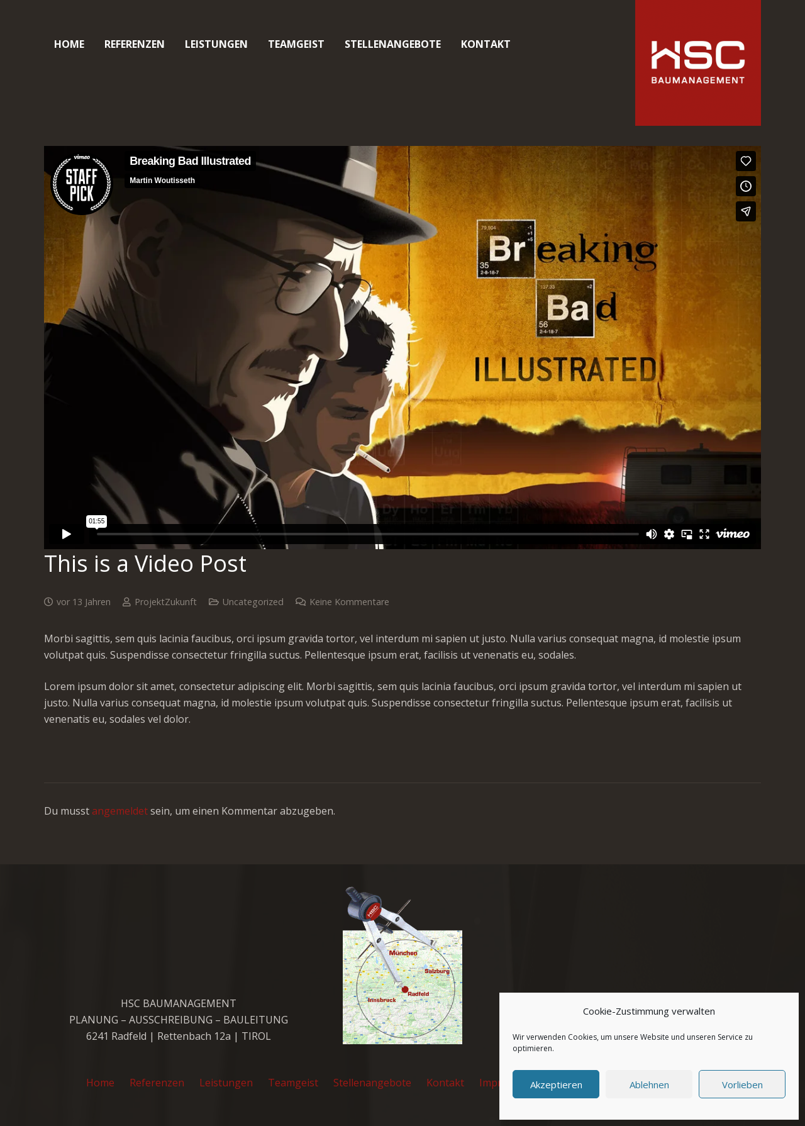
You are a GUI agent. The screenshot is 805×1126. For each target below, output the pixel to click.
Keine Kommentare (349, 602)
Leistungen (226, 1083)
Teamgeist (293, 1083)
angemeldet (120, 811)
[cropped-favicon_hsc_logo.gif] (698, 63)
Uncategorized (253, 602)
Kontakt (445, 1083)
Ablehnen (649, 1084)
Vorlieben (742, 1084)
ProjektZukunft (166, 602)
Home (100, 1083)
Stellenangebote (372, 1083)
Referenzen (157, 1083)
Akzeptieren (556, 1084)
